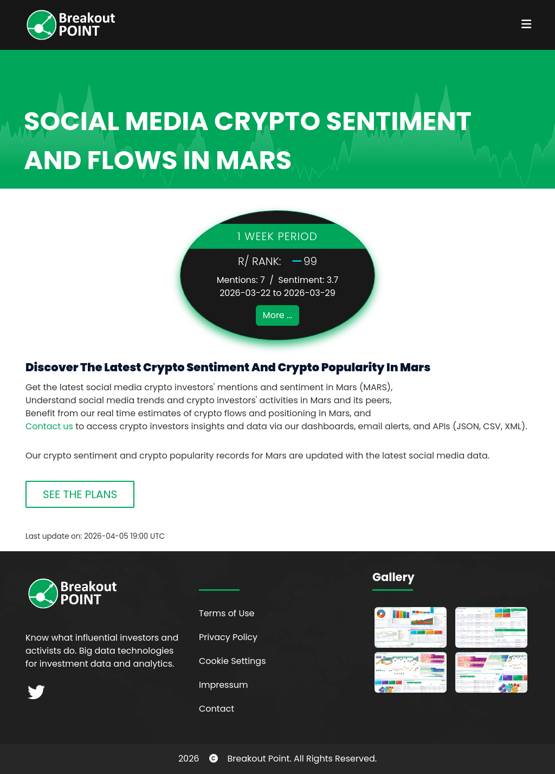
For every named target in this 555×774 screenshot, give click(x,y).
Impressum (223, 685)
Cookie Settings (232, 661)
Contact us (49, 426)
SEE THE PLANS (80, 494)
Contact (216, 708)
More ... (277, 315)
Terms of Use (227, 613)
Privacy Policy (228, 637)
